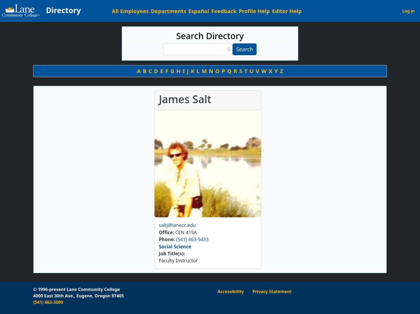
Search (244, 49)
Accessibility (231, 291)
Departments (168, 11)
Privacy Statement (272, 291)
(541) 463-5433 (192, 239)
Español (198, 11)
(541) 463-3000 (48, 302)
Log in (408, 11)
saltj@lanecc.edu (177, 225)
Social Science (175, 246)
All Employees (130, 11)
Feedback (224, 11)
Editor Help (287, 11)
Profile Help (254, 11)
